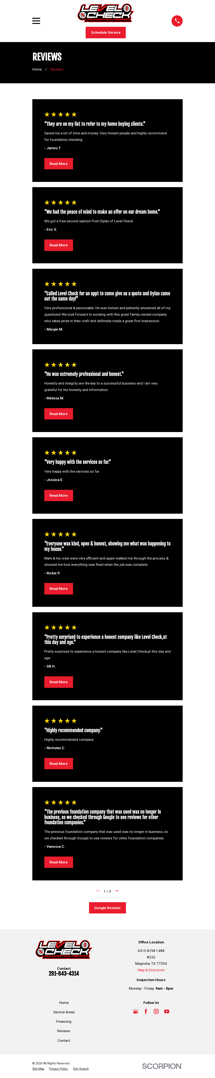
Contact (64, 1040)
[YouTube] (166, 1011)
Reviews (63, 1031)
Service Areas (64, 1012)
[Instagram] (156, 1011)
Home (64, 1003)
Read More (59, 164)
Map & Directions (151, 970)
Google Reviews (107, 908)
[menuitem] (38, 1069)
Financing (63, 1021)
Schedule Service (106, 32)
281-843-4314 (64, 973)
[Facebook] (145, 1011)
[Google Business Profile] (135, 1011)
